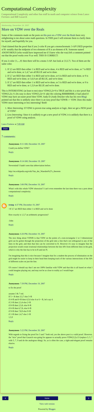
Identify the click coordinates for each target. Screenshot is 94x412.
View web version (47, 404)
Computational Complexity (28, 8)
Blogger (52, 409)
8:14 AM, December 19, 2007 (32, 161)
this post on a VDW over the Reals (59, 35)
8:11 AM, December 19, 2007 (32, 144)
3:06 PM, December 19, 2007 (32, 184)
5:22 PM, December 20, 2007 (32, 330)
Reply (11, 152)
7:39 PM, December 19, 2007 (32, 283)
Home (47, 398)
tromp (11, 205)
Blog (83, 96)
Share (5, 129)
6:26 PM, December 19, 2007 (32, 234)
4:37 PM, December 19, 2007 (27, 205)
